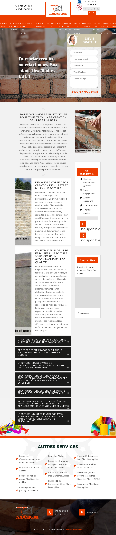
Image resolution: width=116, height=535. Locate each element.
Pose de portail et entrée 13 (23, 29)
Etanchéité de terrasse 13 (68, 28)
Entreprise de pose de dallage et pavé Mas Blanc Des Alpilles (56, 464)
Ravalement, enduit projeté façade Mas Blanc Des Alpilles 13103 (87, 475)
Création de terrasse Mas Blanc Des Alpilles (57, 474)
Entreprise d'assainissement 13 (39, 26)
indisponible (23, 5)
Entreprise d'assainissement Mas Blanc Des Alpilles (28, 459)
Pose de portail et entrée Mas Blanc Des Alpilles (27, 479)
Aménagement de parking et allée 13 (14, 26)
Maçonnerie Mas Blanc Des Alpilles (86, 486)
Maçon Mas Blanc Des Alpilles (28, 469)
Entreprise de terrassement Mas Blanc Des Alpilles (58, 484)
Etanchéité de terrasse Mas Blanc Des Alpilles (86, 458)
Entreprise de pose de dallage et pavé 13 (105, 28)
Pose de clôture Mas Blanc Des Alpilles (85, 466)
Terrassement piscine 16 (86, 25)
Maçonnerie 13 (51, 25)
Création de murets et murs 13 (77, 29)
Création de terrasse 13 (96, 28)
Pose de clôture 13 (60, 26)
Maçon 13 (29, 25)
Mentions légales (74, 529)
